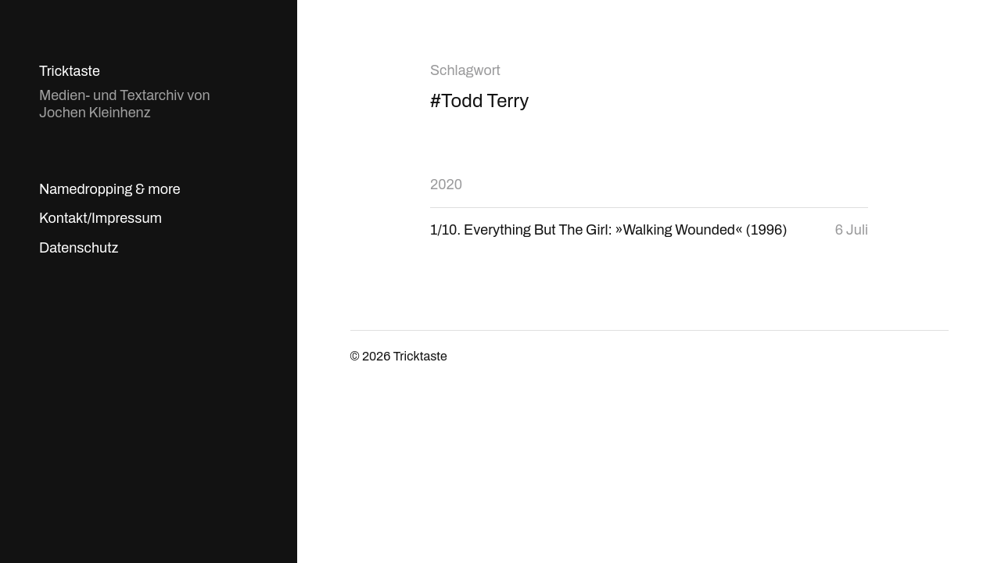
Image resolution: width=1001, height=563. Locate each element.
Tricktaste (69, 71)
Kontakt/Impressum (100, 218)
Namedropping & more (110, 189)
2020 (446, 184)
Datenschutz (78, 248)
